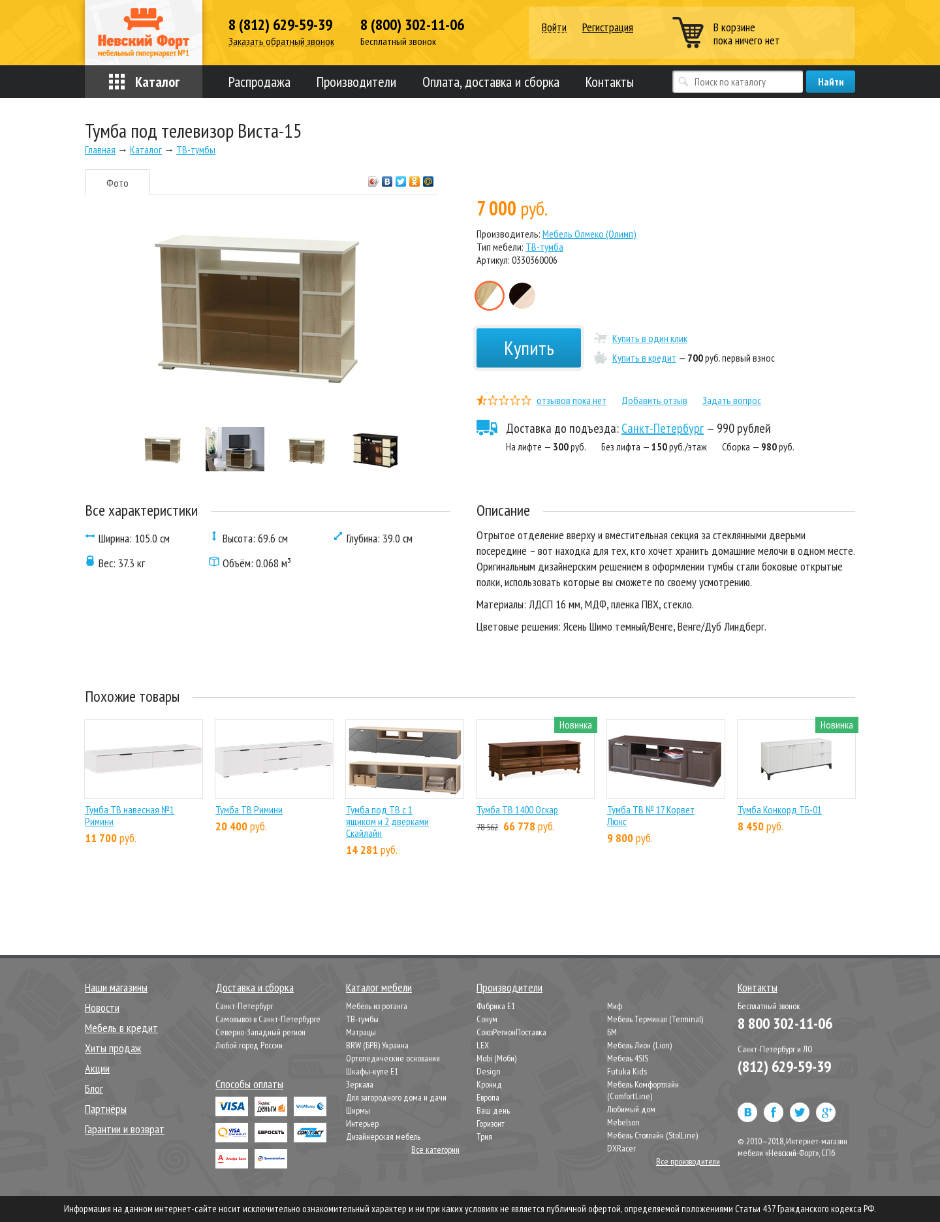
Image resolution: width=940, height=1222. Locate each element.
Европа (488, 1097)
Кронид (489, 1084)
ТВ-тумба (544, 246)
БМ (612, 1032)
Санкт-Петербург (662, 428)
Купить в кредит (644, 357)
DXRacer (621, 1148)
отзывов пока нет (571, 400)
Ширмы (358, 1110)
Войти (554, 28)
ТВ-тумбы (362, 1019)
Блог (94, 1088)
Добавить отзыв (654, 400)
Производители (356, 81)
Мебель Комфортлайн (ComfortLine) (643, 1090)
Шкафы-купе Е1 (372, 1071)
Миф (614, 1006)
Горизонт (491, 1123)
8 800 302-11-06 (785, 1023)
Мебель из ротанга (376, 1006)
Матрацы (361, 1032)
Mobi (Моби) (496, 1058)
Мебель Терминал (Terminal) (655, 1019)
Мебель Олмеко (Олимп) (589, 233)
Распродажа (259, 81)
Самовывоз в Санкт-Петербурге (268, 1019)
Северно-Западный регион (260, 1032)
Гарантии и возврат (124, 1128)
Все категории (435, 1149)
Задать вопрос (731, 400)
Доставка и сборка (254, 987)
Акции (97, 1068)
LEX (483, 1045)
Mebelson (623, 1122)
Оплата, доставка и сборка (490, 81)
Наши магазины (116, 987)
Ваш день (493, 1110)
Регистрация (607, 27)
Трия (484, 1136)
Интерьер (362, 1123)
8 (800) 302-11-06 (412, 24)
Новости (102, 1007)
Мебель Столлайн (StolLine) (652, 1135)
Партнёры (106, 1108)
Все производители (688, 1161)
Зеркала (359, 1084)
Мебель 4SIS (627, 1058)
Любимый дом (631, 1109)
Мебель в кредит (121, 1027)
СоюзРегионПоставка (511, 1032)
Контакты (610, 81)
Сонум (487, 1019)
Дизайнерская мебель (383, 1136)
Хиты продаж (113, 1048)
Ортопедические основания (393, 1058)
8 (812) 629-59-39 (280, 24)
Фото (117, 182)
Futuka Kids (627, 1071)
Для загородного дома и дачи (396, 1097)
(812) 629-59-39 (784, 1066)
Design (489, 1071)
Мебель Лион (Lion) (639, 1045)
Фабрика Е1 (496, 1006)
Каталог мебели (379, 987)
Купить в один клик (649, 338)
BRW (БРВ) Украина (377, 1045)
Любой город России (249, 1045)
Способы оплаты (249, 1083)
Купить (529, 347)
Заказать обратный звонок (281, 41)
